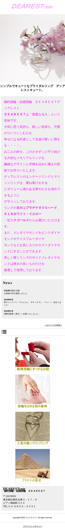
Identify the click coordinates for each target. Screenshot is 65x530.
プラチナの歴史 (32, 466)
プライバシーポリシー (32, 526)
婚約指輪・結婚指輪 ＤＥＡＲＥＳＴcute (32, 7)
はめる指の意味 (32, 391)
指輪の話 (32, 354)
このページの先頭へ (53, 325)
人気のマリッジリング (32, 429)
